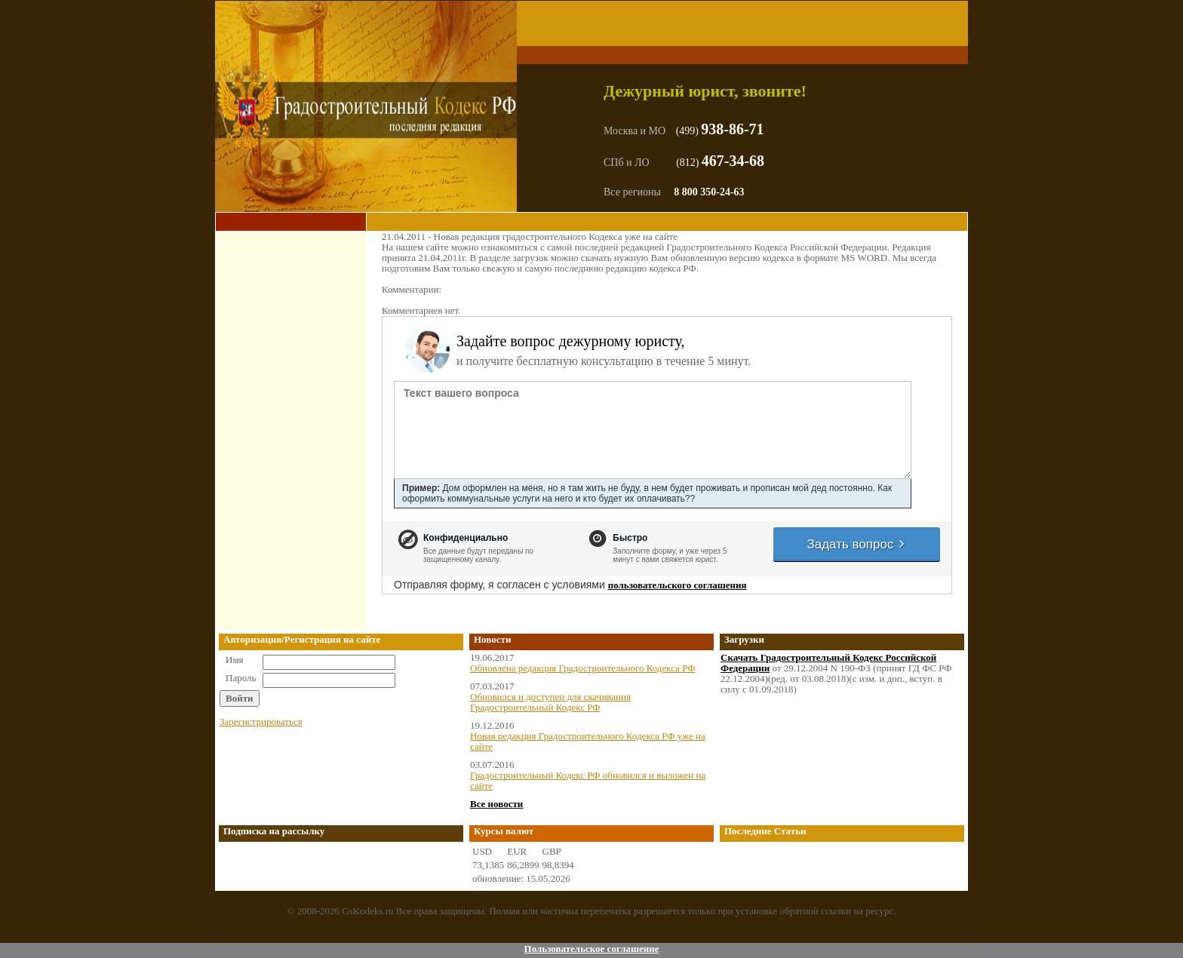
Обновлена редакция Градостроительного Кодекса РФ (582, 668)
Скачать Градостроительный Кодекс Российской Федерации (828, 663)
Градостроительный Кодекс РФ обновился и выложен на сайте (587, 780)
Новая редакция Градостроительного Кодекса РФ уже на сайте (587, 741)
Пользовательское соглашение (591, 948)
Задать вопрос (856, 544)
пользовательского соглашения (677, 585)
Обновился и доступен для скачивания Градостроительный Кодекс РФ (550, 702)
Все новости (496, 803)
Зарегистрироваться (261, 721)
